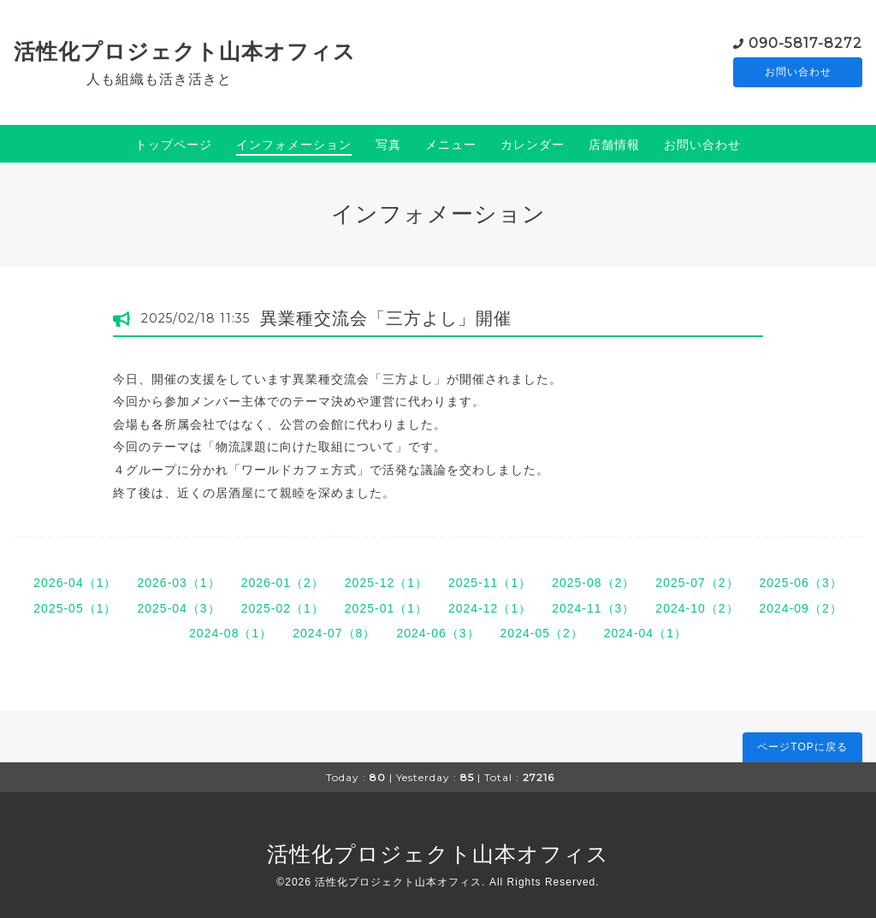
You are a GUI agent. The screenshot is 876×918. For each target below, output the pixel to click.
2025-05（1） (74, 608)
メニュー (450, 144)
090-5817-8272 (805, 42)
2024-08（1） (230, 633)
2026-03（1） (178, 582)
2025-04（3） (178, 608)
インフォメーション (294, 144)
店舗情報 (614, 144)
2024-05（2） (541, 633)
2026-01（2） (282, 582)
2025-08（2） (593, 582)
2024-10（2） (696, 608)
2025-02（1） (282, 608)
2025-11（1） (489, 582)
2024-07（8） (334, 633)
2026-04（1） (74, 582)
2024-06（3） (437, 633)
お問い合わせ (798, 73)
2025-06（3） (801, 582)
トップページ (173, 144)
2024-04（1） (645, 633)
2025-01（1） (386, 608)
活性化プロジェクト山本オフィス (185, 51)
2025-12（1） (386, 582)
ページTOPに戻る (802, 747)
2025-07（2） (696, 582)
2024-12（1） (489, 608)
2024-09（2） (801, 608)
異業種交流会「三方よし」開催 (386, 318)
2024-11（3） (593, 608)
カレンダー (532, 144)
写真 (388, 144)
